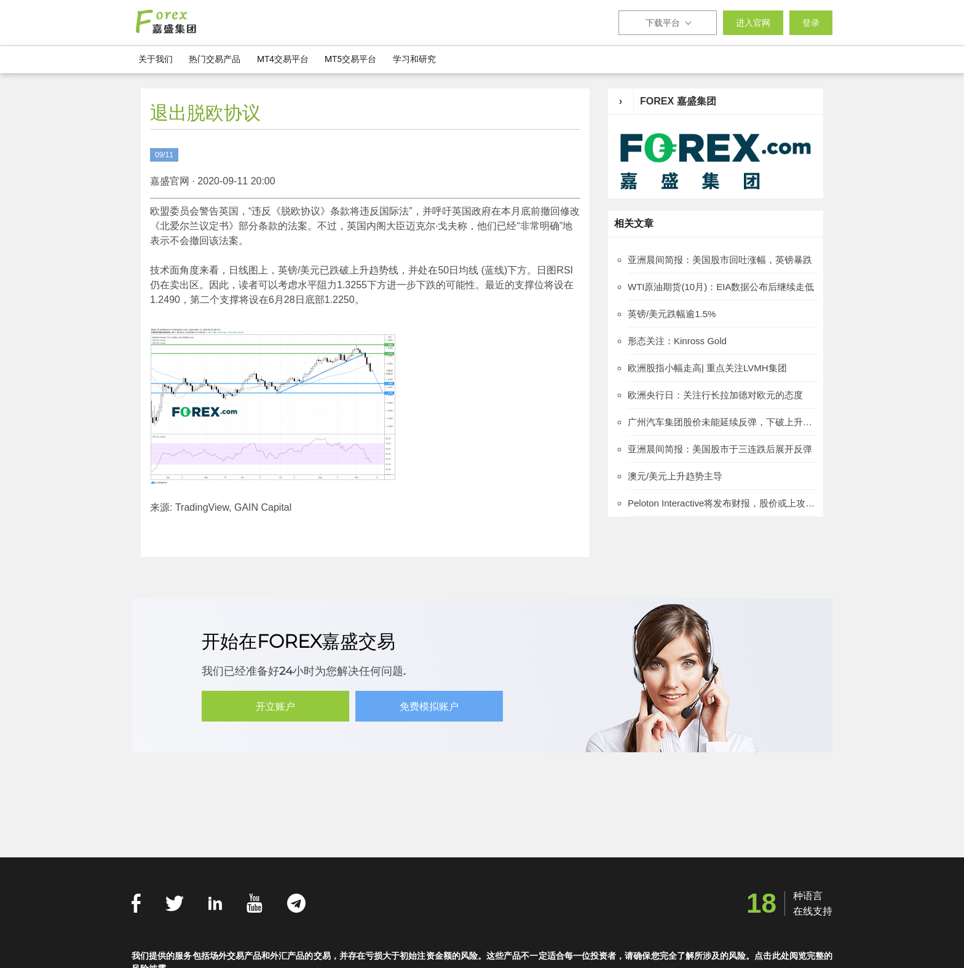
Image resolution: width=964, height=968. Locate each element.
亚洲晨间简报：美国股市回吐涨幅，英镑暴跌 (720, 259)
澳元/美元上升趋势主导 (675, 476)
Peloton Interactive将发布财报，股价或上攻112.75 (722, 503)
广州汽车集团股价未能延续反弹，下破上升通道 (722, 422)
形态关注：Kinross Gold (677, 341)
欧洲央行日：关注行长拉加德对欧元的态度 (715, 395)
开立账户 (275, 706)
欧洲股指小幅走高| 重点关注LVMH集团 (707, 368)
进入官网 (753, 23)
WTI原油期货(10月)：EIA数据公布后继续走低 (721, 286)
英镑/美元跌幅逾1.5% (672, 314)
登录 (811, 23)
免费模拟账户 (429, 706)
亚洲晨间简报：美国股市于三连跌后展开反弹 (720, 449)
